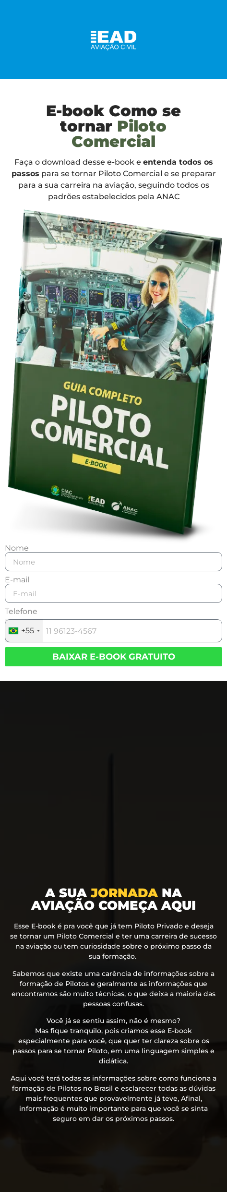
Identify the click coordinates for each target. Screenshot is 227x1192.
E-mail (17, 580)
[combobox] (24, 630)
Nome (17, 548)
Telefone (21, 611)
